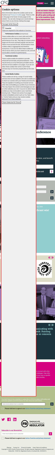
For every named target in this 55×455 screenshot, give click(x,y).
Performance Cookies (12, 34)
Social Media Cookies (12, 74)
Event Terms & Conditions (40, 447)
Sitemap (9, 447)
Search (46, 3)
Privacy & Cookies (26, 447)
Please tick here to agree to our (28, 408)
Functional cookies (11, 56)
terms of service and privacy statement (38, 408)
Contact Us (16, 447)
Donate (40, 3)
